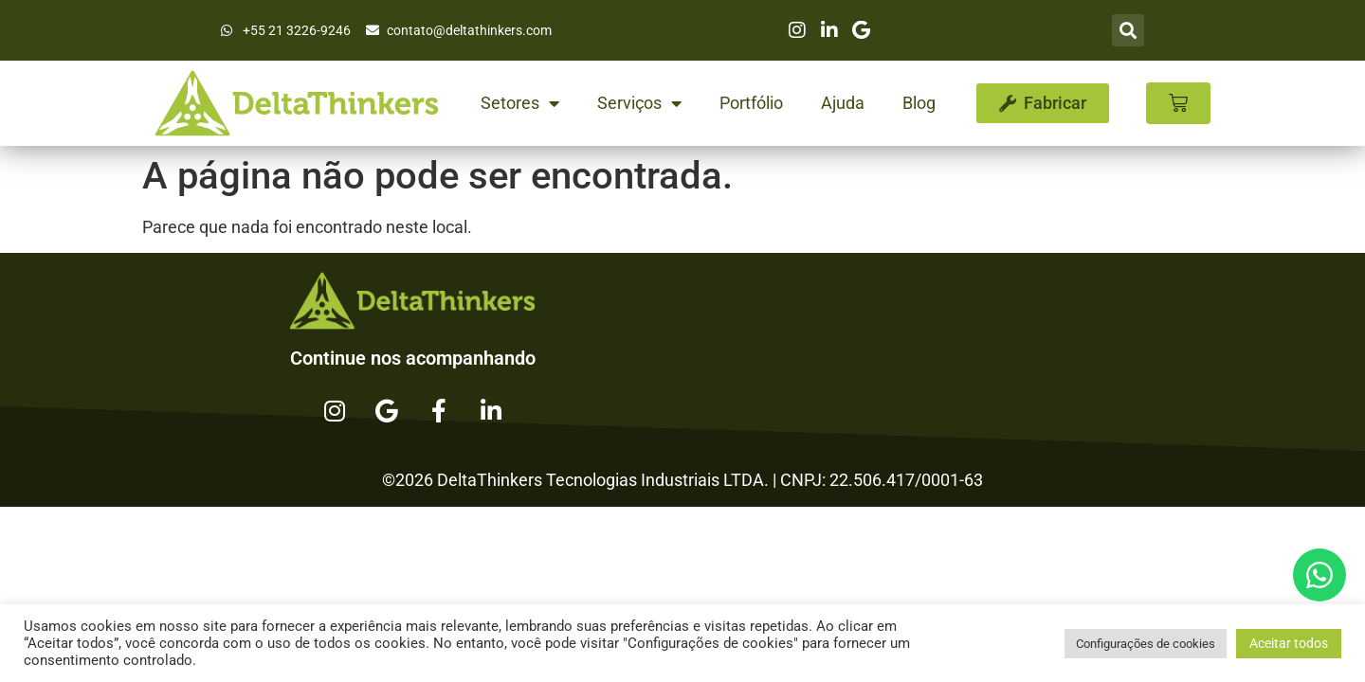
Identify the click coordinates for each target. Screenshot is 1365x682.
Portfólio (751, 103)
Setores (520, 103)
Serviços (639, 103)
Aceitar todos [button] (1288, 643)
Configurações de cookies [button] (1145, 644)
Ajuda (842, 103)
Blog (919, 103)
